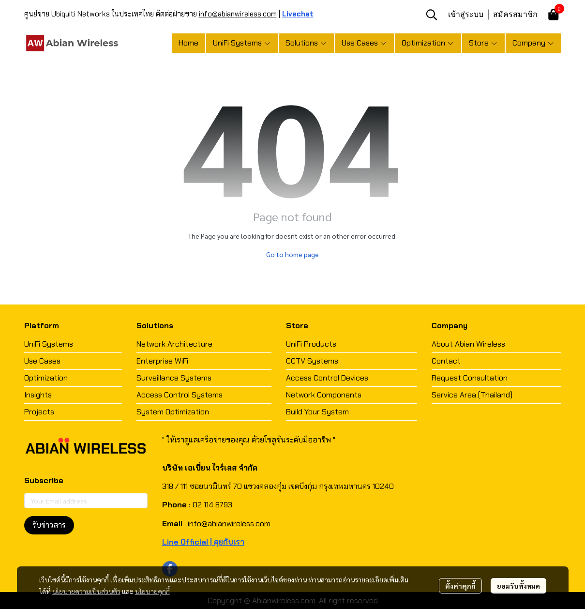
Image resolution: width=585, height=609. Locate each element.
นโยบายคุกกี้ (152, 591)
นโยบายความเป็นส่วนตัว (86, 591)
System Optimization (172, 412)
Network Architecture (174, 344)
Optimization (46, 378)
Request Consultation (470, 378)
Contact (446, 361)
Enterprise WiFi (162, 361)
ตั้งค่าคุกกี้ (460, 585)
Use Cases (42, 361)
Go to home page (292, 254)
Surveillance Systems (173, 378)
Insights (38, 395)
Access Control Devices (327, 378)
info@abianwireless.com (238, 14)
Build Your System (317, 412)
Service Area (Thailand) (472, 395)
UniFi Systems (48, 344)
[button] (431, 14)
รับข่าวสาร (49, 525)
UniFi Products (311, 344)
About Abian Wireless (468, 344)
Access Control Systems (179, 395)
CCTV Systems (312, 361)
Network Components (323, 395)
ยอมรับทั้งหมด (518, 585)
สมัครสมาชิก (515, 14)
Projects (39, 412)
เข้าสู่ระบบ (465, 14)
